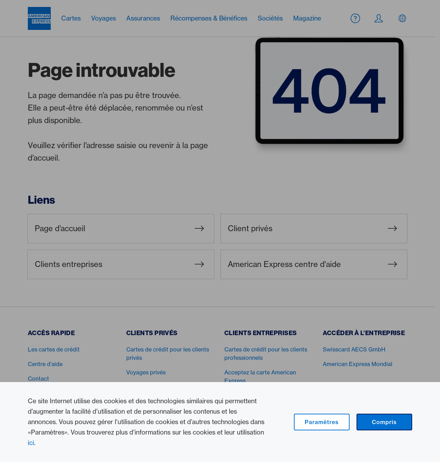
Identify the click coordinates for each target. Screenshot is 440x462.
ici (31, 443)
